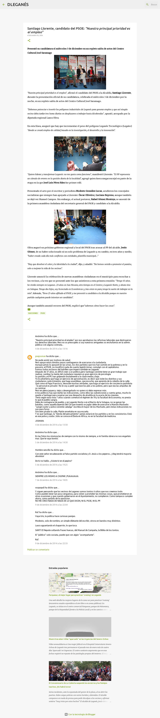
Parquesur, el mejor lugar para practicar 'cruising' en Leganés (75, 595)
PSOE (43, 313)
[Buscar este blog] (144, 4)
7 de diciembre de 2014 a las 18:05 (51, 480)
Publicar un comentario (38, 549)
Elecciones (33, 313)
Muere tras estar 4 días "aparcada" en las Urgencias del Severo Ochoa (78, 639)
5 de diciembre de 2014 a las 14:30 (51, 442)
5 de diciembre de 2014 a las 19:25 (51, 465)
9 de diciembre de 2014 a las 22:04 (51, 505)
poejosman (40, 356)
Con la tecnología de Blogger (80, 714)
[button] (29, 40)
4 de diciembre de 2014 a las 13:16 (51, 349)
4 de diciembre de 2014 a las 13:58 (51, 425)
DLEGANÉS (18, 4)
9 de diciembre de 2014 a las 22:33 (51, 543)
